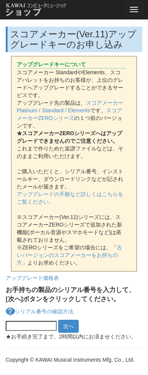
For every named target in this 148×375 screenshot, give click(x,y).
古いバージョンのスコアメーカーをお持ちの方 (69, 255)
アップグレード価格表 (32, 278)
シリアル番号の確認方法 (44, 311)
